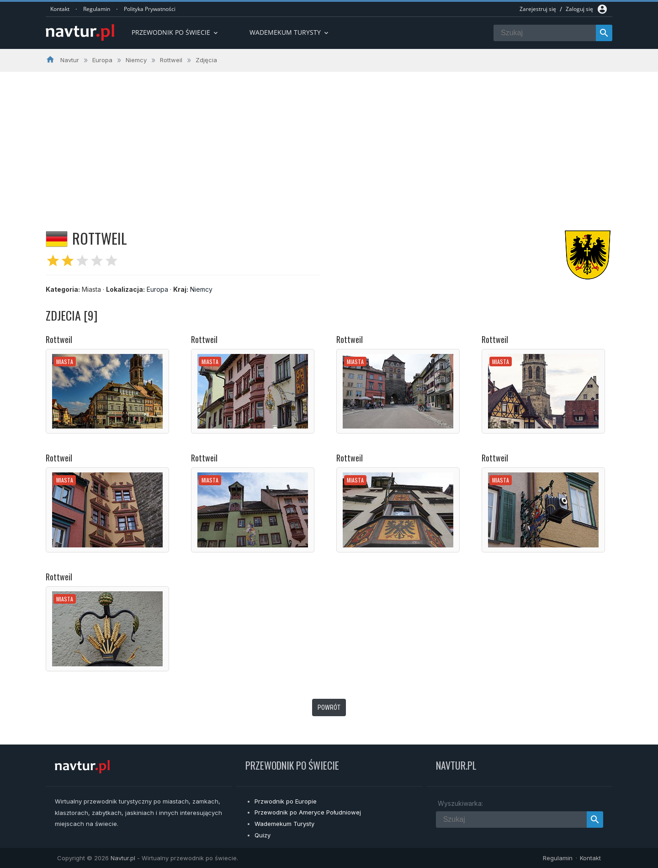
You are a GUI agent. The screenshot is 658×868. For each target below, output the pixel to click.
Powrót (329, 707)
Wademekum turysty (289, 32)
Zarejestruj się (538, 9)
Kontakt (59, 9)
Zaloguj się (579, 9)
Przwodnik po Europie (286, 801)
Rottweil (59, 339)
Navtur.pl (123, 858)
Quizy (263, 835)
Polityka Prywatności (149, 9)
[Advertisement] (329, 140)
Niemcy (201, 289)
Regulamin (96, 9)
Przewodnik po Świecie (175, 32)
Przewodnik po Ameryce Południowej (308, 812)
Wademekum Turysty (284, 823)
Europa (157, 289)
